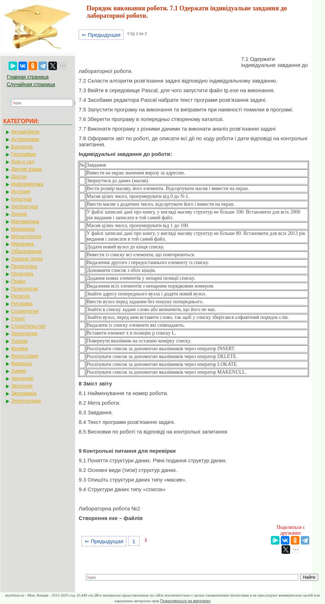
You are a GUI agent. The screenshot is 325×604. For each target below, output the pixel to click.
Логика (19, 214)
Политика (22, 274)
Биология (22, 146)
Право (18, 281)
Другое (19, 176)
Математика (25, 221)
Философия (24, 356)
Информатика (27, 184)
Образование (26, 251)
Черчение (22, 378)
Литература (24, 206)
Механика (22, 244)
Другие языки (26, 169)
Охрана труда (27, 259)
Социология (25, 311)
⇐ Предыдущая (101, 35)
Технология (24, 333)
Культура (21, 199)
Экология (21, 386)
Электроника (26, 401)
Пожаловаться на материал (185, 601)
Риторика (22, 303)
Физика (19, 348)
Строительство (28, 326)
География (23, 154)
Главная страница (28, 77)
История (20, 191)
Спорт (18, 318)
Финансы (21, 363)
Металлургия (26, 236)
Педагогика (24, 266)
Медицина (23, 229)
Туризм (19, 341)
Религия (20, 296)
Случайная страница (31, 84)
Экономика (23, 393)
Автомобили (25, 132)
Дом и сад (23, 161)
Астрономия (25, 139)
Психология (24, 289)
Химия (18, 371)
